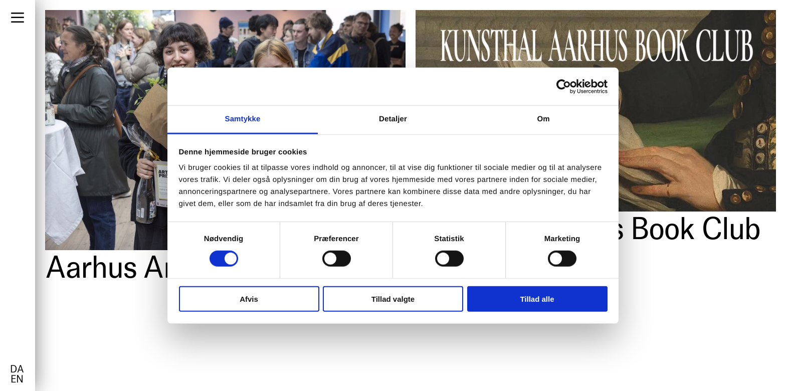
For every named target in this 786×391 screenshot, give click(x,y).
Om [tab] (543, 119)
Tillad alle (537, 299)
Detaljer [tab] (393, 119)
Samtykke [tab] (243, 119)
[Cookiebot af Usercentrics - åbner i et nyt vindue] (564, 86)
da (17, 370)
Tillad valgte (393, 299)
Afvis (249, 299)
